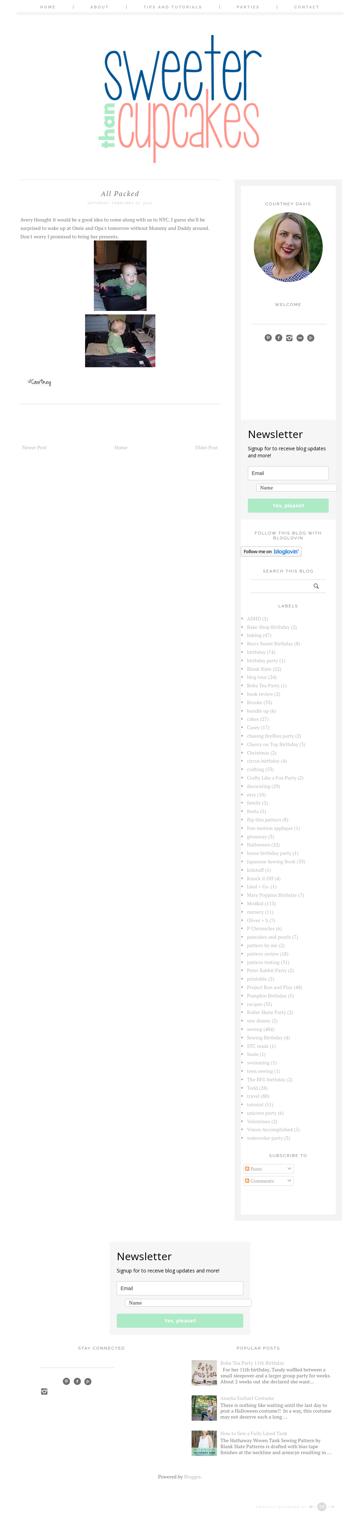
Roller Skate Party (266, 1012)
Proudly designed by (295, 1507)
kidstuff (255, 870)
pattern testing (263, 962)
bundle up (258, 710)
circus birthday (263, 760)
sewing (254, 1029)
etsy (251, 794)
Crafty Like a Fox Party (272, 777)
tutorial (255, 1104)
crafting (255, 769)
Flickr (300, 338)
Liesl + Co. (258, 886)
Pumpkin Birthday (267, 995)
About (99, 7)
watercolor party (265, 1137)
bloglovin (256, 347)
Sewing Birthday (265, 1037)
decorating (258, 786)
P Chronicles (261, 928)
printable (257, 978)
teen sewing (260, 1071)
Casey (253, 727)
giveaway (257, 836)
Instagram (44, 1391)
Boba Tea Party (263, 685)
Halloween (258, 844)
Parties (248, 7)
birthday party (262, 660)
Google (87, 1381)
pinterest (268, 338)
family (254, 802)
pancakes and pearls (269, 936)
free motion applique (270, 828)
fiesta (253, 811)
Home (48, 7)
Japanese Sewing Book (271, 861)
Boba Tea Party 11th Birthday (252, 1362)
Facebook (77, 1381)
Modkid (255, 903)
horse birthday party (269, 853)
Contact (307, 7)
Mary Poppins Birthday (272, 895)
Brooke (255, 702)
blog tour (257, 677)
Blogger (192, 1476)
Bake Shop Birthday (268, 627)
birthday (256, 652)
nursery (255, 911)
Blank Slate (259, 668)
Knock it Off (260, 878)
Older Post (206, 447)
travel (253, 1096)
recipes (255, 1004)
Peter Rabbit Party (267, 970)
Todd (252, 1087)
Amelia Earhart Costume (247, 1398)
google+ (310, 338)
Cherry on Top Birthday (272, 744)
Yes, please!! (288, 505)
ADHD (254, 618)
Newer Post (34, 447)
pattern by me (262, 945)
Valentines (258, 1121)
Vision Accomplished (270, 1129)
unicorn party (262, 1112)
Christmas (258, 752)
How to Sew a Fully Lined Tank (253, 1433)
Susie (253, 1054)
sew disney (259, 1020)
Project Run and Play (270, 987)
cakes (253, 718)
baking (254, 635)
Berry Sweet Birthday (270, 643)
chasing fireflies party (270, 735)
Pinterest (66, 1381)
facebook (278, 338)
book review (260, 693)
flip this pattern (264, 819)
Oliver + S (257, 920)
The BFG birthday (266, 1079)
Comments (259, 1180)
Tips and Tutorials (173, 7)
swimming (258, 1062)
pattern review (263, 953)
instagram (289, 338)
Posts (253, 1168)
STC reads (258, 1046)
